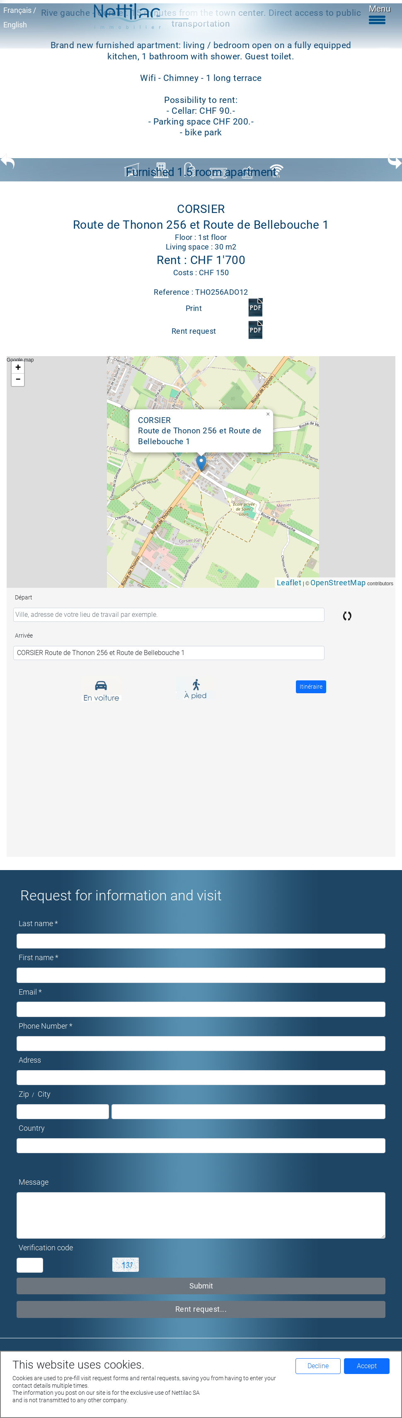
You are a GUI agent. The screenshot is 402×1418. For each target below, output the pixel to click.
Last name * (38, 923)
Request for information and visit (121, 895)
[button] (201, 463)
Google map (200, 472)
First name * (38, 957)
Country (32, 1128)
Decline (318, 1366)
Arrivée (24, 635)
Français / (19, 10)
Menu (380, 14)
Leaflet (289, 582)
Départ (23, 597)
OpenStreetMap (338, 582)
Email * (30, 992)
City (44, 1094)
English (15, 25)
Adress (30, 1060)
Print (194, 308)
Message (33, 1182)
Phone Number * (46, 1026)
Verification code (46, 1248)
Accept (367, 1366)
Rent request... (201, 1309)
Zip (24, 1094)
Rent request (194, 331)
